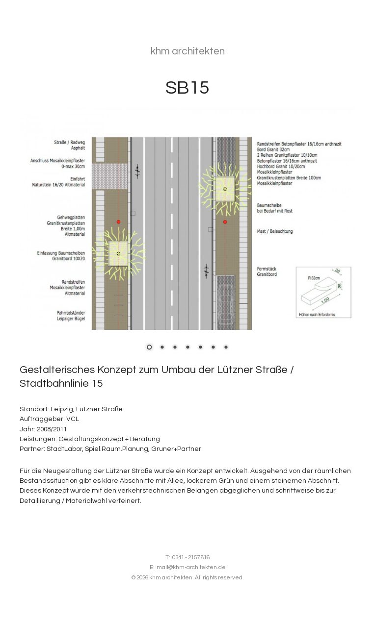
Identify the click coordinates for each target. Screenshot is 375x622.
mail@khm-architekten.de (191, 567)
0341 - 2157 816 (191, 557)
